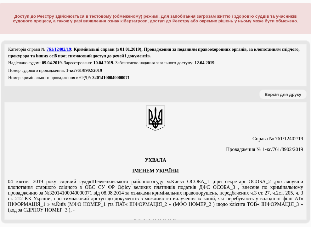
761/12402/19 (59, 49)
